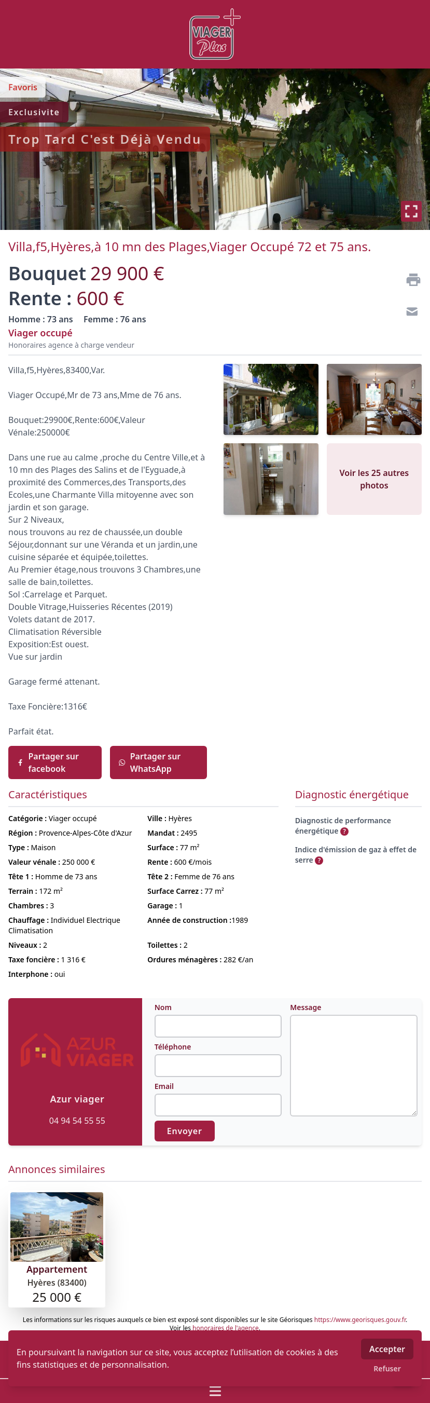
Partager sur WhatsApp (149, 762)
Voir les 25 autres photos (374, 479)
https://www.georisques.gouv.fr (360, 1319)
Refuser (387, 1368)
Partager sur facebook (48, 762)
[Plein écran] (411, 211)
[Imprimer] (409, 279)
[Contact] (409, 313)
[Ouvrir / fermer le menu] (215, 1391)
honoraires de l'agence (225, 1328)
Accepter (387, 1349)
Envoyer (184, 1131)
